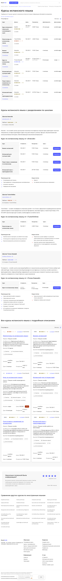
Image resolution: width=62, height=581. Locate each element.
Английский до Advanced (38, 514)
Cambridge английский (22, 522)
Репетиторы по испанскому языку (15, 336)
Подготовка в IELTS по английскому (37, 523)
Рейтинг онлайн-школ (48, 564)
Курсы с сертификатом (29, 544)
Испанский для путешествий (43, 377)
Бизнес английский (37, 505)
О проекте (45, 557)
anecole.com (5, 119)
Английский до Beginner (22, 509)
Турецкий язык (5, 502)
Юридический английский (8, 509)
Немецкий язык (20, 499)
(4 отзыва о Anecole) (8, 124)
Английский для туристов (53, 514)
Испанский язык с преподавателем (39, 422)
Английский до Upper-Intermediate (22, 514)
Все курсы (14, 2)
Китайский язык (20, 502)
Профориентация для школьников (51, 546)
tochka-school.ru (6, 256)
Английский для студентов (38, 518)
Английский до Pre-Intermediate (6, 514)
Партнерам (26, 561)
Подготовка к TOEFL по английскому (53, 523)
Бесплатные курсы (28, 549)
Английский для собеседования (5, 523)
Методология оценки (47, 559)
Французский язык (52, 499)
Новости (26, 557)
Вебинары (44, 549)
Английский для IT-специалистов (52, 506)
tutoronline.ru (6, 197)
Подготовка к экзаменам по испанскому (13, 422)
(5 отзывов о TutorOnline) (9, 202)
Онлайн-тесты (45, 542)
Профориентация (46, 544)
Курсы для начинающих (30, 548)
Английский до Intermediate (51, 510)
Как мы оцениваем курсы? (7, 16)
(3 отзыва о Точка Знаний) (9, 262)
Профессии (45, 548)
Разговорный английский (7, 505)
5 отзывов (16, 43)
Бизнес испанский (40, 336)
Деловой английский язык (23, 518)
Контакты (44, 563)
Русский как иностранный (38, 502)
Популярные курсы (28, 542)
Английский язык (5, 526)
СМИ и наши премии (47, 561)
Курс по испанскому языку (13, 377)
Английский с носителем (53, 502)
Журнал (26, 559)
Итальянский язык (36, 499)
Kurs (3, 2)
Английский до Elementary (38, 509)
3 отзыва (16, 31)
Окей (41, 577)
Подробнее (5, 45)
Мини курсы (27, 551)
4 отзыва (16, 55)
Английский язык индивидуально (51, 519)
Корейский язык (5, 499)
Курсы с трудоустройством (30, 546)
